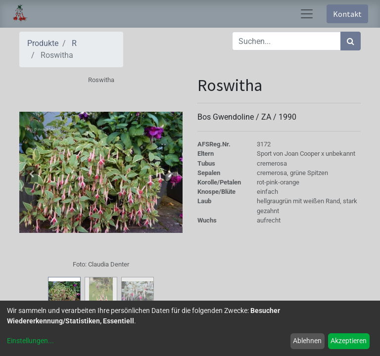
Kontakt (347, 14)
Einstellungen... (30, 341)
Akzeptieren (349, 341)
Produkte (42, 43)
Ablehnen (307, 341)
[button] (31, 174)
